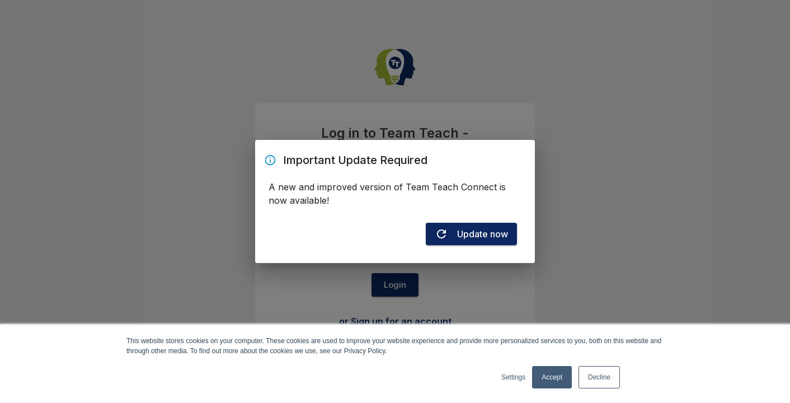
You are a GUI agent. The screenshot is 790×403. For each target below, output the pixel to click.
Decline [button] (599, 377)
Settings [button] (513, 377)
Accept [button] (552, 377)
